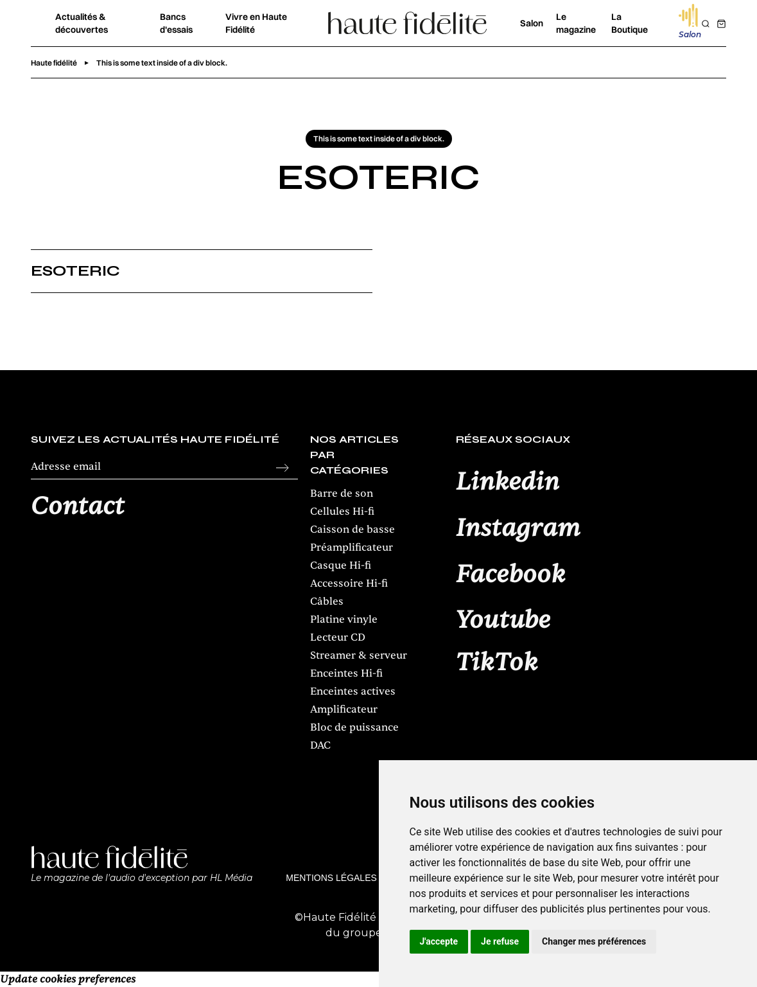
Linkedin (507, 482)
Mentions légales (331, 878)
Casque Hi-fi (340, 565)
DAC (320, 745)
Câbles (327, 601)
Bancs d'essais (176, 23)
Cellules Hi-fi (342, 511)
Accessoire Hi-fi (349, 583)
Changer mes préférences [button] (594, 941)
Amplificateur (344, 709)
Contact (78, 507)
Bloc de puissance (354, 727)
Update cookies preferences (67, 979)
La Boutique (629, 23)
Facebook (511, 575)
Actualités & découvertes (81, 23)
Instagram (518, 529)
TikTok (497, 663)
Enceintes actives (353, 691)
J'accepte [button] (439, 941)
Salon (531, 23)
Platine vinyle (344, 619)
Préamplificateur (351, 547)
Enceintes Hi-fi (346, 673)
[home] (407, 23)
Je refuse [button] (500, 941)
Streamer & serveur (358, 655)
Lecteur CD (337, 637)
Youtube (503, 621)
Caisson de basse (352, 529)
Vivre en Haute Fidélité (256, 23)
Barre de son (341, 493)
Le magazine (576, 23)
